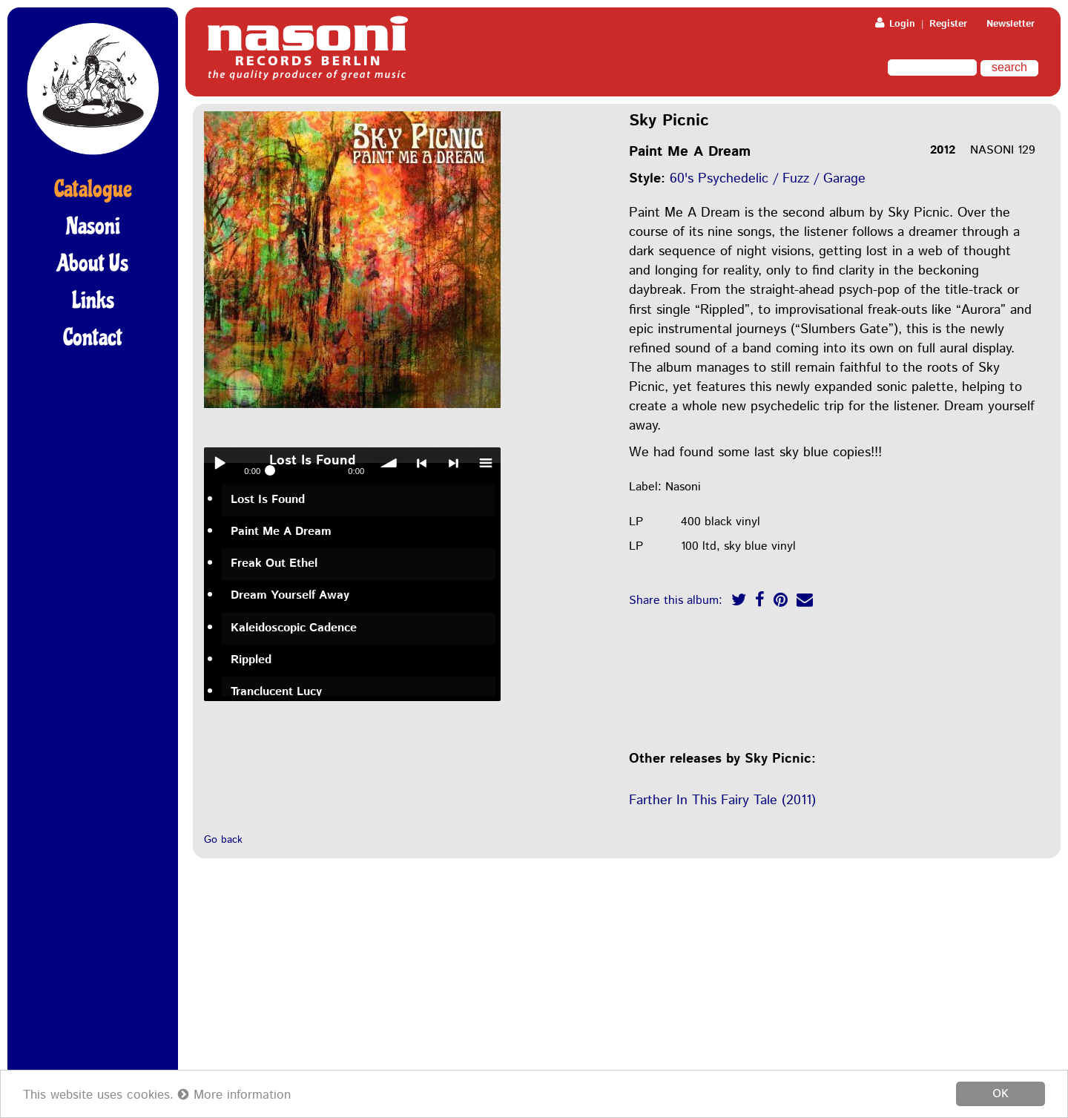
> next (453, 463)
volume (389, 463)
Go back (223, 839)
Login (895, 24)
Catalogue (93, 189)
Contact (92, 337)
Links (93, 300)
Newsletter (1010, 24)
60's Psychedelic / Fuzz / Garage (768, 178)
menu (485, 463)
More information (234, 1095)
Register (948, 24)
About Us (92, 263)
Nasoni (93, 226)
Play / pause (219, 463)
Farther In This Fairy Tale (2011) (722, 800)
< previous (421, 463)
